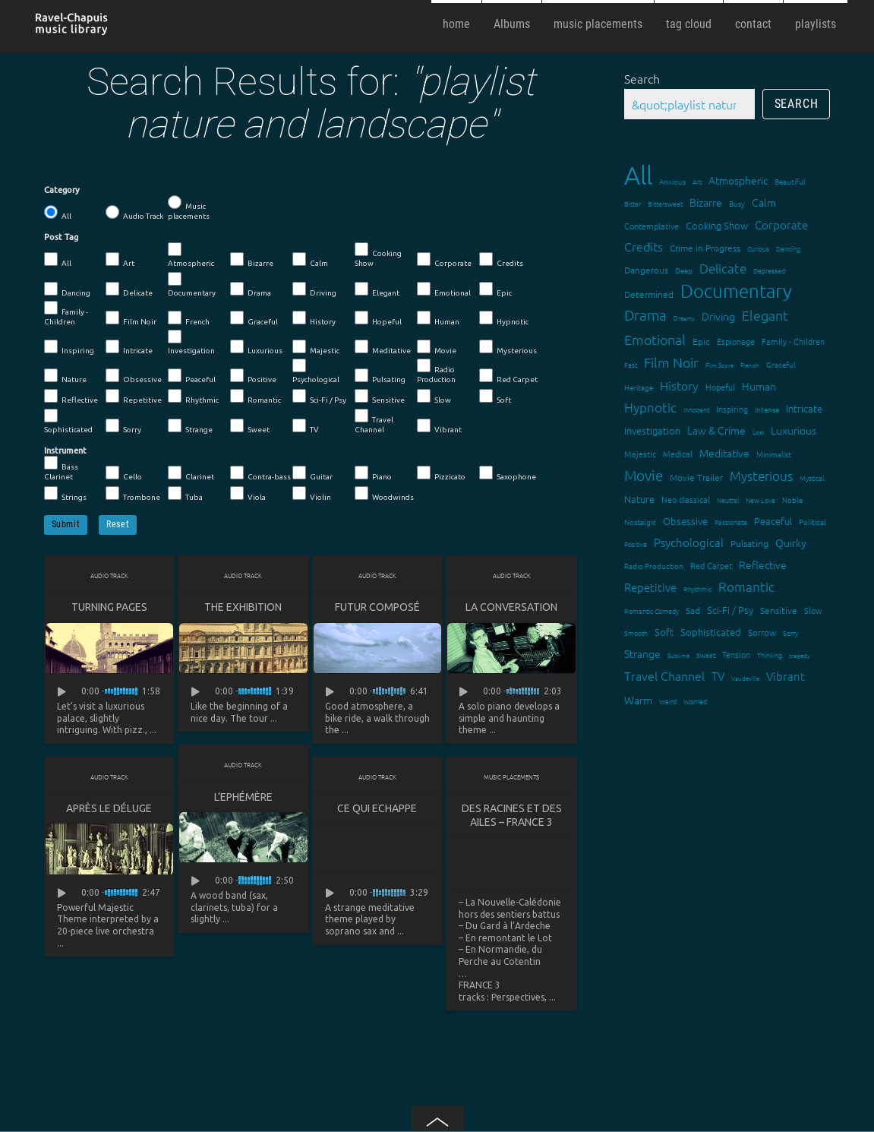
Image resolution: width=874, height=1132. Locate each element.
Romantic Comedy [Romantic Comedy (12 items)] (651, 610)
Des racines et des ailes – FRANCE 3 (512, 816)
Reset (117, 524)
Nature (65, 376)
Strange (190, 426)
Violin (311, 493)
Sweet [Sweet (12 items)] (705, 654)
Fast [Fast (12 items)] (630, 364)
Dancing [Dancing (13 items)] (788, 248)
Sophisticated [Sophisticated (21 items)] (710, 631)
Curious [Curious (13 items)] (758, 248)
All (57, 212)
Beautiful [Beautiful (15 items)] (790, 181)
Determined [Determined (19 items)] (649, 294)
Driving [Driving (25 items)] (718, 316)
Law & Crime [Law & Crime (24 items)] (716, 430)
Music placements (189, 207)
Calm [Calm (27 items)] (764, 202)
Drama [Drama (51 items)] (645, 314)
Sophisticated (68, 421)
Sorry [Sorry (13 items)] (790, 632)
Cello (124, 473)
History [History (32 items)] (679, 385)
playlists (815, 24)
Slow (434, 396)
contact (753, 24)
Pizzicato (441, 473)
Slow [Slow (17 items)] (813, 610)
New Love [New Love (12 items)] (760, 499)
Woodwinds (384, 493)
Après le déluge (109, 809)
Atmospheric (191, 254)
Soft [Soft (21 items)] (664, 631)
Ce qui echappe (377, 809)
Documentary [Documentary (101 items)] (735, 290)
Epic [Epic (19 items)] (701, 341)
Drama (250, 289)
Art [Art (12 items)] (697, 181)
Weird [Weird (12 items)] (668, 701)
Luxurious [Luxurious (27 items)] (793, 430)
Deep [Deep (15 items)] (684, 270)
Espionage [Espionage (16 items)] (736, 341)
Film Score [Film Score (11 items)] (719, 365)
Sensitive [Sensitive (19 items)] (778, 610)
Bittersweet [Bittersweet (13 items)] (665, 203)
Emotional (444, 289)
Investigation (191, 342)
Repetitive (134, 396)
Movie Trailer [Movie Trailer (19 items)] (696, 477)
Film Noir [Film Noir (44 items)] (671, 362)
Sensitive (380, 396)
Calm (310, 259)
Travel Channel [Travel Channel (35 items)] (664, 675)
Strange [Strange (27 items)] (642, 653)
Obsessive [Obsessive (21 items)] (685, 521)
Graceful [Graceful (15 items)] (781, 364)
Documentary (192, 284)
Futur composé (377, 607)
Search (642, 78)
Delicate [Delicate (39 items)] (722, 268)
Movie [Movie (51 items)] (643, 475)
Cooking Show (378, 254)
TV (305, 426)
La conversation (511, 607)
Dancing (67, 289)
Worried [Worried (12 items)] (695, 701)
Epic (495, 289)
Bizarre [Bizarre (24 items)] (705, 202)
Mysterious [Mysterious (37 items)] (761, 475)
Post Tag (61, 237)
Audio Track (134, 212)
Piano (373, 473)
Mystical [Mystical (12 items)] (812, 477)
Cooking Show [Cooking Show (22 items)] (717, 225)
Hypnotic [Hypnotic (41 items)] (650, 407)
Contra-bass (260, 473)
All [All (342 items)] (638, 175)
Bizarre (251, 259)
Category (62, 190)
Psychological (315, 371)
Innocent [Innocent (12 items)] (696, 409)
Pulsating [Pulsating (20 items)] (749, 543)
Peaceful (192, 376)
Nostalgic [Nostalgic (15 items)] (640, 521)
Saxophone (507, 473)
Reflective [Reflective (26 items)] (763, 564)
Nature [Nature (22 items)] (639, 499)
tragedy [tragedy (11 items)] (799, 655)
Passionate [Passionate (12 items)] (731, 521)
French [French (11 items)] (749, 365)
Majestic (315, 347)
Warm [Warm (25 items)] (638, 699)
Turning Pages (109, 607)
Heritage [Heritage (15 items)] (638, 387)
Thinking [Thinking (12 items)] (769, 654)
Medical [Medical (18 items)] (678, 453)
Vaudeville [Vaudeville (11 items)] (745, 678)
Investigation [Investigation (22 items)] (652, 430)
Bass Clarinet (61, 468)
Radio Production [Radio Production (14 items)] (653, 565)
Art (120, 259)
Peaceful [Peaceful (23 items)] (773, 521)
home (456, 24)
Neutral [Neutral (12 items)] (728, 499)
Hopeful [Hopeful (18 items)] (720, 387)
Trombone (133, 493)
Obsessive (134, 376)
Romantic (255, 396)
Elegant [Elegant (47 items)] (765, 315)
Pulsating (380, 376)
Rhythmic (193, 396)
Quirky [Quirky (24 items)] (790, 542)
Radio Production (436, 371)
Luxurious (256, 347)
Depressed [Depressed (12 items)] (769, 270)
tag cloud (689, 24)
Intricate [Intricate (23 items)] (804, 408)
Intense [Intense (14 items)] (767, 409)
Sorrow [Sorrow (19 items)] (762, 632)
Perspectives (517, 998)
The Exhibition (243, 607)
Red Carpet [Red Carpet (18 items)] (711, 565)
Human (438, 318)
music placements (598, 24)
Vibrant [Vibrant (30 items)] (785, 676)
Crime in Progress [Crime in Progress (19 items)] (705, 248)
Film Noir (131, 318)
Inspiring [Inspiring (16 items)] (732, 409)
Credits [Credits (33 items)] (643, 246)
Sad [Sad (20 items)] (693, 610)
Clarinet (191, 473)
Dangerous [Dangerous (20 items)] (646, 270)
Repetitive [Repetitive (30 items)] (650, 587)
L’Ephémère (243, 798)
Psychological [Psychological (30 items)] (689, 542)
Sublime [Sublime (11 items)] (678, 655)
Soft (495, 396)
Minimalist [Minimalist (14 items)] (773, 454)
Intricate (129, 347)
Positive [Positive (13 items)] (635, 543)
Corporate (444, 259)
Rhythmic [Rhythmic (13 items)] (697, 588)
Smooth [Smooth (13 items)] (636, 632)
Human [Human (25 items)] (759, 386)
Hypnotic (504, 318)
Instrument (65, 450)
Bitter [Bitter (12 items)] (632, 203)
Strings (65, 493)
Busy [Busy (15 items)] (737, 203)
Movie (436, 347)
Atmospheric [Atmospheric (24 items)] (738, 180)
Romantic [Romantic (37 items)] (746, 586)
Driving (314, 289)
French (189, 318)
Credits (501, 259)
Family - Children (66, 313)
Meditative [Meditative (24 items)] (724, 452)
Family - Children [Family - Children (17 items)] (793, 341)
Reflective (71, 396)
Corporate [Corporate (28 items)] (781, 224)
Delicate (129, 289)
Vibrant (439, 426)
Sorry (123, 426)
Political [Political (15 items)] (812, 521)
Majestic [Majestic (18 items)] (640, 453)
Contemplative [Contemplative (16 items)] (651, 226)
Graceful (254, 318)
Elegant (377, 289)
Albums (512, 24)
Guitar (312, 473)
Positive (253, 376)
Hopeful (378, 318)
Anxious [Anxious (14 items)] (672, 181)
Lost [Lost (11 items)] (758, 432)
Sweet (250, 426)
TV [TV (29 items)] (718, 676)
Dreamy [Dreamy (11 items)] (684, 318)
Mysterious (508, 347)
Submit (66, 524)
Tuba (185, 493)
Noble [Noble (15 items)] (792, 499)
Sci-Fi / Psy (319, 396)
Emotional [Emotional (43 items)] (655, 339)
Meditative (383, 347)
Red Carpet (508, 376)
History (314, 318)
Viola (248, 493)
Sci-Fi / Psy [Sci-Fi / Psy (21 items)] (730, 609)
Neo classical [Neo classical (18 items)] (685, 499)
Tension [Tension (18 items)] (736, 654)
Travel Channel (374, 421)
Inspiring (69, 347)
